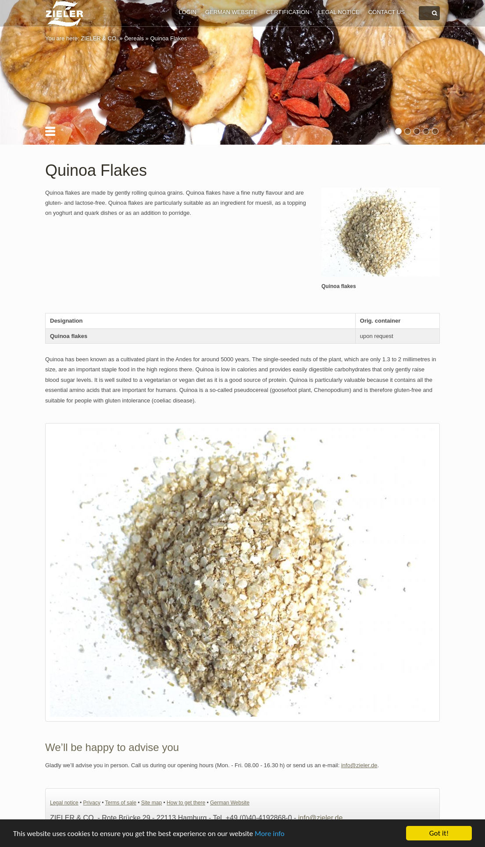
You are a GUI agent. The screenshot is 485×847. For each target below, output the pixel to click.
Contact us (386, 12)
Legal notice (339, 12)
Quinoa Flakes (168, 38)
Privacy (91, 803)
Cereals (134, 38)
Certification (287, 12)
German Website (231, 12)
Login (187, 12)
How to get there (186, 803)
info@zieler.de (359, 765)
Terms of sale (120, 803)
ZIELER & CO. (99, 38)
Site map (151, 803)
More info (270, 833)
